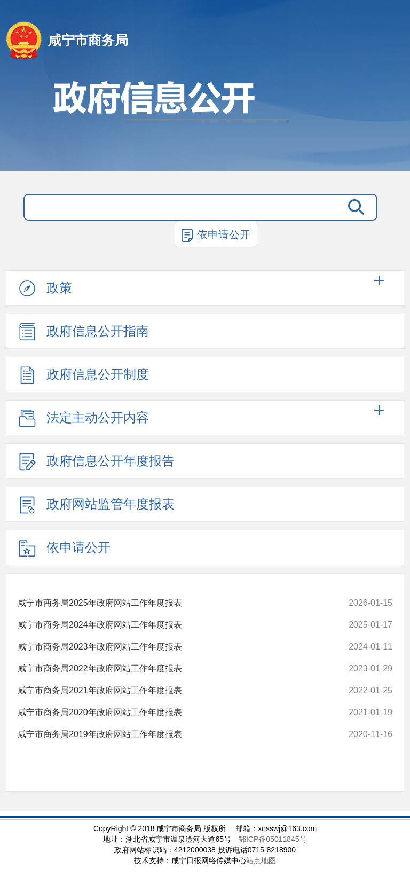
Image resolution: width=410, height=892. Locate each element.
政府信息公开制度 (83, 375)
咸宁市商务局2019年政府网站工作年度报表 (102, 734)
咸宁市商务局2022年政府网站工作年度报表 (102, 668)
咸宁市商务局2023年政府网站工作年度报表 (102, 646)
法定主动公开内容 (83, 418)
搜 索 (356, 207)
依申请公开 (216, 235)
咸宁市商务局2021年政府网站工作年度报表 (102, 690)
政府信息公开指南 (83, 331)
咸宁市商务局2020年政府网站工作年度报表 (102, 712)
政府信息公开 (205, 120)
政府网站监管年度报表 (96, 504)
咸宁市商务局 (88, 40)
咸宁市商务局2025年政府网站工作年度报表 (102, 603)
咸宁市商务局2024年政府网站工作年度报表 (102, 625)
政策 (44, 288)
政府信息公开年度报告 (96, 461)
